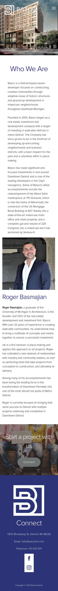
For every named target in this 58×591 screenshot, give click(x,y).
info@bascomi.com (32, 541)
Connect (29, 462)
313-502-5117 (35, 548)
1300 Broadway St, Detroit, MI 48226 (29, 534)
